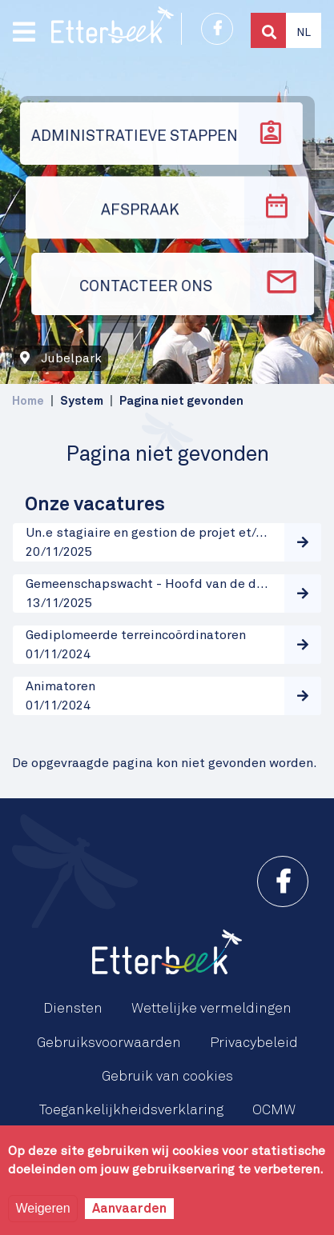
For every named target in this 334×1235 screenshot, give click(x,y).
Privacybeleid (254, 1043)
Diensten (73, 1008)
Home (28, 401)
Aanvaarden (129, 1208)
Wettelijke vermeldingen (211, 1008)
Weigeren (42, 1208)
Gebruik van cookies (167, 1076)
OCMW (274, 1110)
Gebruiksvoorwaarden (109, 1043)
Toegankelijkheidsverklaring (131, 1110)
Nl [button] (303, 32)
